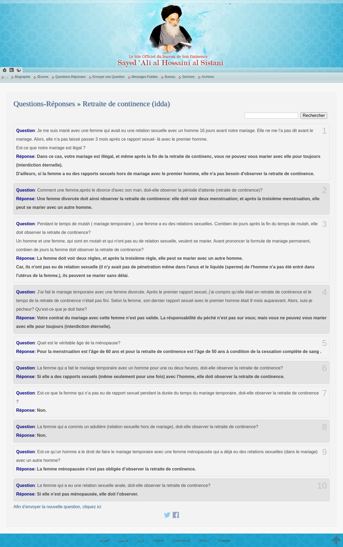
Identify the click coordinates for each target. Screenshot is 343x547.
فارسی (123, 540)
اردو (141, 540)
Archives (208, 77)
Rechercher (314, 115)
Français (224, 540)
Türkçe (204, 540)
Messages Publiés (145, 77)
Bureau (170, 77)
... (6, 77)
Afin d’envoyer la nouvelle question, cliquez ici (57, 506)
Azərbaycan (181, 540)
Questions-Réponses (70, 77)
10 (322, 485)
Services (188, 77)
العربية (104, 540)
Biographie (22, 77)
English (158, 540)
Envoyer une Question (109, 77)
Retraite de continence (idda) (126, 103)
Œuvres (42, 77)
